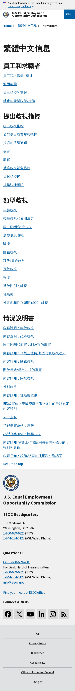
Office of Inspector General (37, 672)
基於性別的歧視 (15, 286)
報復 (6, 277)
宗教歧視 (10, 269)
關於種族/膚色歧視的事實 (22, 370)
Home (8, 26)
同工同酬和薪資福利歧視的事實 (27, 344)
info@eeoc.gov (13, 582)
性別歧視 (10, 387)
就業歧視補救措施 (16, 168)
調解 (6, 160)
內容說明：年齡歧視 (18, 328)
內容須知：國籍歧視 (18, 361)
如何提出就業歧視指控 (20, 134)
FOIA (37, 633)
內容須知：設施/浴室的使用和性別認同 (32, 456)
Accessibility (37, 662)
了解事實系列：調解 (18, 425)
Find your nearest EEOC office (24, 592)
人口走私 (10, 417)
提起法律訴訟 (13, 185)
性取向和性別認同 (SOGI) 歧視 (25, 303)
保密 (6, 151)
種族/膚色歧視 (14, 260)
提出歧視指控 (13, 126)
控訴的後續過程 (15, 143)
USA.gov (38, 682)
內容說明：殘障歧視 (18, 336)
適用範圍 (10, 84)
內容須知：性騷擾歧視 (20, 395)
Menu (69, 14)
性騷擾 (8, 294)
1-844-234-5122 (13, 538)
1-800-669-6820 (13, 533)
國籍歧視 (10, 252)
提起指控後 (11, 176)
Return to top (13, 464)
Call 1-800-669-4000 (16, 562)
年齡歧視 (10, 210)
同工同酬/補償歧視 (17, 227)
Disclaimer (37, 653)
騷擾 (6, 244)
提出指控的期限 (15, 92)
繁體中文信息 (27, 26)
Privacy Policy (37, 643)
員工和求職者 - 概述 (18, 75)
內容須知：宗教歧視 (18, 378)
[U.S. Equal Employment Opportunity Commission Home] (28, 14)
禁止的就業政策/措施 (19, 101)
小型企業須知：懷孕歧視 (22, 434)
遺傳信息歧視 (13, 235)
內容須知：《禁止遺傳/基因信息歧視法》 (34, 353)
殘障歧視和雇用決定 (18, 218)
